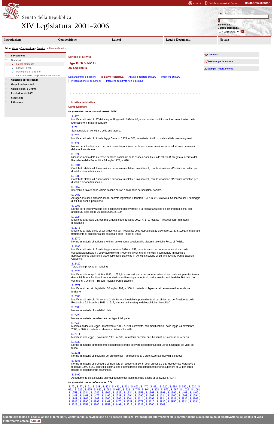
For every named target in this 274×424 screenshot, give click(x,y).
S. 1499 (105, 395)
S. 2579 (75, 285)
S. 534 (173, 386)
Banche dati (224, 24)
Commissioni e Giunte (23, 88)
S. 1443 (72, 395)
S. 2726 (75, 315)
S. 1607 (149, 395)
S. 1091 (195, 389)
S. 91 (88, 386)
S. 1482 (75, 194)
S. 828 (155, 389)
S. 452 (134, 386)
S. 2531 (127, 401)
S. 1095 (75, 154)
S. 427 (75, 116)
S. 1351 (138, 392)
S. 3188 (75, 360)
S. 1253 (72, 392)
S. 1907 (94, 398)
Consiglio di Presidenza (24, 79)
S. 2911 (75, 333)
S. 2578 (75, 271)
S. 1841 (72, 398)
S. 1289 (94, 392)
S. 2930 (75, 341)
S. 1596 (138, 395)
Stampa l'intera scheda (220, 68)
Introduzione (12, 39)
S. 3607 (160, 404)
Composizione (67, 39)
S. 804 (145, 389)
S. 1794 (193, 395)
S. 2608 (75, 307)
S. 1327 (116, 392)
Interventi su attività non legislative (124, 81)
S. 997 (174, 389)
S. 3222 (72, 404)
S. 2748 (75, 323)
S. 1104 (75, 165)
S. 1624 (160, 395)
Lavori (116, 39)
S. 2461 (105, 401)
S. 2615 (149, 401)
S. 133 (96, 386)
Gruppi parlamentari (22, 84)
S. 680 (107, 389)
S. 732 (75, 135)
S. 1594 (127, 395)
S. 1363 (149, 392)
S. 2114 (138, 398)
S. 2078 (75, 227)
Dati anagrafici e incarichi (81, 76)
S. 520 (163, 386)
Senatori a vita (23, 67)
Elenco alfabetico (25, 64)
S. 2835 (160, 401)
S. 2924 (182, 401)
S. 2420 (75, 263)
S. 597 (182, 386)
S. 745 (136, 389)
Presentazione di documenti (86, 81)
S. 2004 (127, 398)
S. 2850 (171, 401)
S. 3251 (83, 404)
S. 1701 (182, 395)
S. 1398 (160, 392)
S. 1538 (116, 395)
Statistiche (17, 97)
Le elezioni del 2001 (22, 93)
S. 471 (154, 386)
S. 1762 (75, 205)
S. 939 (75, 143)
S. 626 (97, 389)
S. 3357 (105, 404)
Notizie (224, 39)
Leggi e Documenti (178, 39)
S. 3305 (94, 404)
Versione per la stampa (220, 61)
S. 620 (192, 386)
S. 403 (106, 386)
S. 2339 (182, 398)
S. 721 (126, 389)
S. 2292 (149, 398)
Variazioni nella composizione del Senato (38, 75)
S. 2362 (193, 398)
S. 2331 (171, 398)
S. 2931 (75, 352)
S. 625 (88, 389)
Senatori (41, 48)
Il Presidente (18, 55)
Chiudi (35, 421)
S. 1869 (83, 398)
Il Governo (17, 102)
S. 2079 (75, 238)
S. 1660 (171, 395)
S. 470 (144, 386)
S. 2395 (83, 401)
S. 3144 (193, 401)
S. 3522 (138, 404)
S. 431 (115, 386)
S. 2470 (116, 401)
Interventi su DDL (170, 76)
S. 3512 (127, 404)
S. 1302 (105, 392)
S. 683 (117, 389)
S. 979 (164, 389)
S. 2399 (94, 401)
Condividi (212, 54)
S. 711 (75, 127)
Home (15, 48)
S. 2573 (138, 401)
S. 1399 (171, 392)
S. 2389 (72, 401)
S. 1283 (75, 175)
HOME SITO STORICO (257, 3)
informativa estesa (17, 421)
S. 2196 (75, 246)
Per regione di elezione (28, 71)
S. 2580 (75, 296)
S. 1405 (193, 392)
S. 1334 (127, 392)
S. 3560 (149, 404)
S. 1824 (75, 216)
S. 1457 (75, 187)
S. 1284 (83, 392)
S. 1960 (105, 398)
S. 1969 (116, 398)
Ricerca (222, 13)
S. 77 (71, 386)
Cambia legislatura (228, 27)
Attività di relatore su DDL (142, 76)
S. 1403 (182, 392)
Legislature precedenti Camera (223, 3)
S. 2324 (160, 398)
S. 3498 (116, 404)
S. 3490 (75, 374)
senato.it (197, 3)
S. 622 (78, 389)
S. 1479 (94, 395)
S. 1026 (184, 389)
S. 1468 (83, 395)
